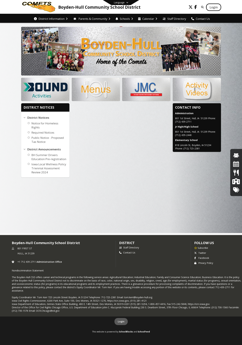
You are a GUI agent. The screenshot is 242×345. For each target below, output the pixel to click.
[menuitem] (50, 18)
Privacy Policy (203, 263)
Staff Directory (129, 247)
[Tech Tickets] (236, 190)
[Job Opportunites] (236, 155)
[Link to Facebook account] (195, 7)
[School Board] (236, 181)
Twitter (200, 252)
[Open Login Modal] (213, 7)
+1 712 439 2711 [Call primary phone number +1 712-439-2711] (26, 261)
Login (121, 321)
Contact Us (127, 252)
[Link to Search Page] (202, 7)
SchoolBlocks (126, 331)
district (127, 243)
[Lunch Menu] (236, 172)
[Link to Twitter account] (190, 7)
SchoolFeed (144, 331)
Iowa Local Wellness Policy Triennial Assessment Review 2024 (48, 168)
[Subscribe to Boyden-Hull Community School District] (201, 248)
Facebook (201, 258)
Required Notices (42, 132)
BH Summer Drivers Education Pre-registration (48, 157)
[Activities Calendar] (236, 164)
